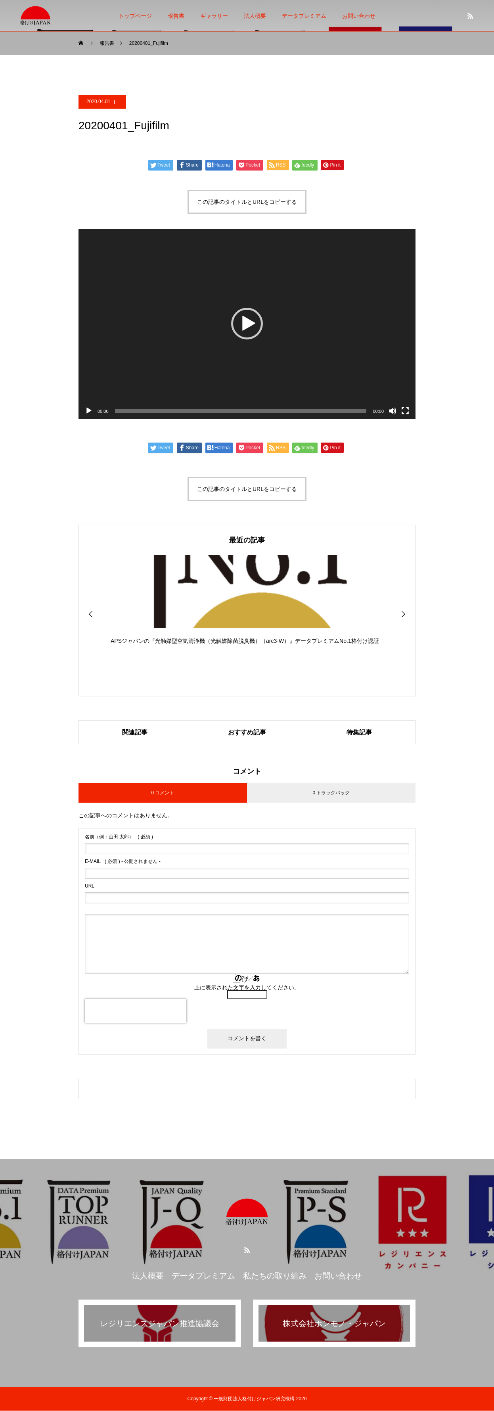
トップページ (135, 16)
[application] (247, 323)
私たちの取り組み (274, 1276)
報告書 (176, 16)
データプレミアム (304, 16)
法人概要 (255, 16)
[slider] (241, 411)
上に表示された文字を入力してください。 (247, 988)
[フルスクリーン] (405, 411)
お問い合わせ (358, 16)
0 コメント (162, 793)
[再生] (89, 411)
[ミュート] (392, 411)
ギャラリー (214, 16)
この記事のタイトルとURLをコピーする (247, 202)
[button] (247, 323)
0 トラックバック (331, 793)
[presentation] (135, 1011)
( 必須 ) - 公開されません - (123, 861)
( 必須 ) (119, 837)
